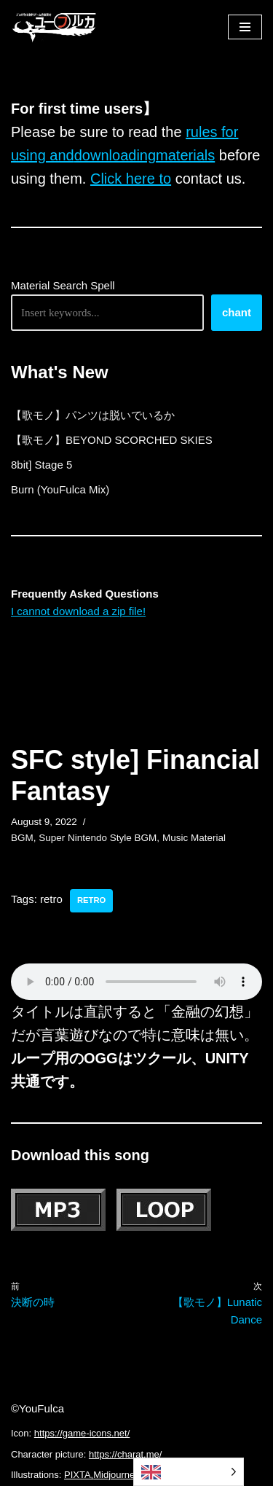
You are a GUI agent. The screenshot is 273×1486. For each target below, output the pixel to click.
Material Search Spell (63, 285)
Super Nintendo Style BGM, (99, 837)
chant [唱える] (236, 312)
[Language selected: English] (188, 1472)
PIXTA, (78, 1474)
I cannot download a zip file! (78, 611)
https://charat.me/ (125, 1454)
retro (91, 900)
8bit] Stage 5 (41, 464)
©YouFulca (37, 1408)
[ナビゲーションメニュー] (245, 27)
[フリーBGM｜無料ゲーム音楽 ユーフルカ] (54, 26)
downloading (115, 155)
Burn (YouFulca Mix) (60, 489)
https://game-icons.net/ (82, 1433)
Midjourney (116, 1474)
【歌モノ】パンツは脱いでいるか (93, 415)
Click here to (130, 179)
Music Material (194, 837)
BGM (22, 837)
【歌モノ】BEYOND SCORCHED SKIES (112, 440)
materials (185, 155)
